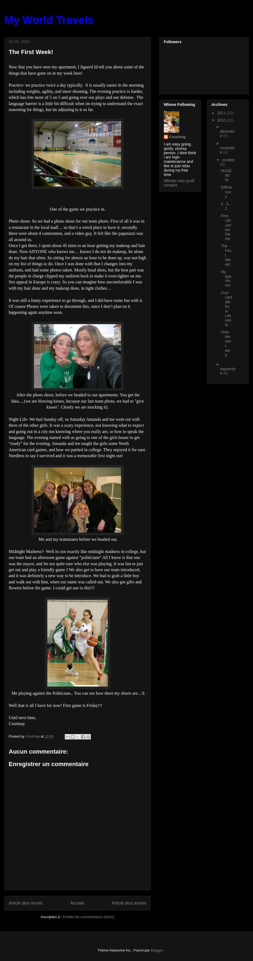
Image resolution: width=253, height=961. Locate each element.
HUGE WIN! (226, 175)
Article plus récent (25, 903)
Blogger (157, 950)
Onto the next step (226, 343)
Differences (226, 192)
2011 (222, 113)
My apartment (226, 278)
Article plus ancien (129, 903)
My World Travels (49, 20)
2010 (222, 120)
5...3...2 (226, 206)
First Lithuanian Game (226, 227)
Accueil (77, 903)
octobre (228, 160)
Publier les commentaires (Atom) (88, 917)
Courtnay (177, 137)
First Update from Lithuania (226, 309)
